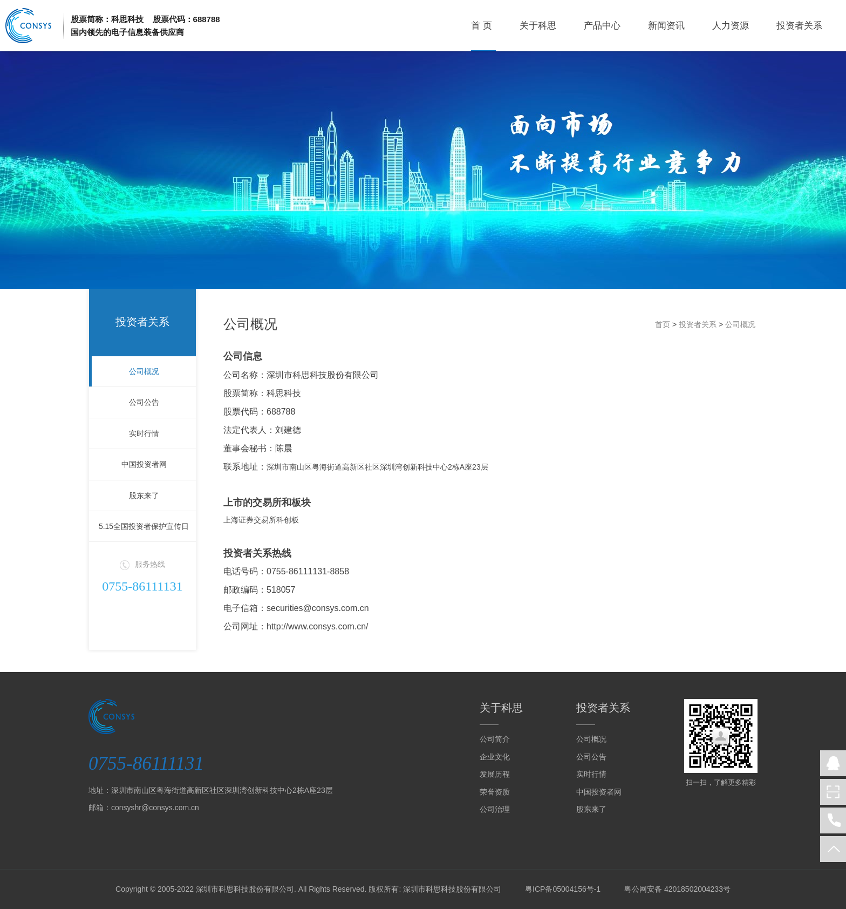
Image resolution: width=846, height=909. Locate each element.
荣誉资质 (495, 792)
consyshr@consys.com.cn (155, 807)
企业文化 (495, 756)
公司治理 (495, 809)
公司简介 (495, 739)
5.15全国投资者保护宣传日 (144, 526)
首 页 (481, 26)
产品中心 (602, 26)
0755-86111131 (142, 586)
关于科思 (538, 26)
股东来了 (144, 495)
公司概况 (144, 371)
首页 (662, 324)
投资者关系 (799, 26)
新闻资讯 (666, 26)
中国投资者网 (144, 464)
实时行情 (144, 433)
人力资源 (730, 26)
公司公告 (144, 402)
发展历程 (495, 774)
